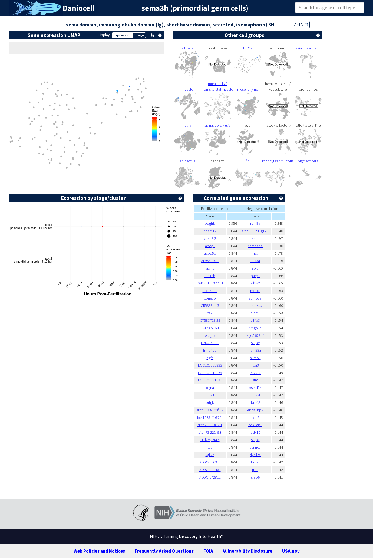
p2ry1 (210, 395)
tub (210, 447)
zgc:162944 (255, 335)
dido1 (255, 313)
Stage (139, 35)
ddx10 (255, 432)
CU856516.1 (209, 327)
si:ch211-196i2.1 (209, 424)
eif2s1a (255, 372)
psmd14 (255, 387)
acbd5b (210, 253)
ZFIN (300, 24)
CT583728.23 (210, 320)
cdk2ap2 (255, 424)
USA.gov (291, 551)
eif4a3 (255, 320)
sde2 (255, 417)
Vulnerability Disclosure (247, 551)
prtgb (210, 402)
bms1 (255, 462)
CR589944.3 (210, 305)
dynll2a (255, 454)
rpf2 (255, 469)
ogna (210, 387)
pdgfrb (210, 223)
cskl (210, 313)
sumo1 (255, 357)
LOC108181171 (210, 380)
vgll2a (210, 454)
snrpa (255, 439)
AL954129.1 (210, 260)
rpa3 (255, 365)
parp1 (255, 275)
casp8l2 (210, 238)
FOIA (208, 551)
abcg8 (210, 245)
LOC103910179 (210, 372)
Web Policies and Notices (99, 551)
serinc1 (255, 447)
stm (255, 380)
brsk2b (209, 275)
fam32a (255, 350)
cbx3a (255, 260)
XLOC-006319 (210, 462)
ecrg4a (210, 335)
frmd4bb (210, 350)
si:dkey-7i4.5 (210, 439)
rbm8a (255, 223)
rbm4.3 (255, 402)
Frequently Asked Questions (164, 551)
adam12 (210, 230)
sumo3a (255, 298)
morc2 (255, 290)
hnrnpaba (255, 245)
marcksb (255, 305)
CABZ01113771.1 (209, 283)
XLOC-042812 (210, 477)
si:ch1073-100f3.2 (209, 410)
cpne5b (210, 298)
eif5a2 (255, 283)
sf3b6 (255, 477)
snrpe (255, 342)
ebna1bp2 (255, 410)
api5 (255, 268)
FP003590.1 (210, 342)
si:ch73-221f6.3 (210, 432)
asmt (210, 268)
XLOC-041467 (210, 469)
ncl (255, 253)
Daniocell (78, 8)
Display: (104, 34)
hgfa (210, 357)
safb (255, 238)
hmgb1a (255, 327)
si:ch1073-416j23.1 (210, 417)
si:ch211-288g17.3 (255, 230)
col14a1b (210, 290)
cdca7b (255, 395)
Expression (122, 35)
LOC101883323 (210, 365)
